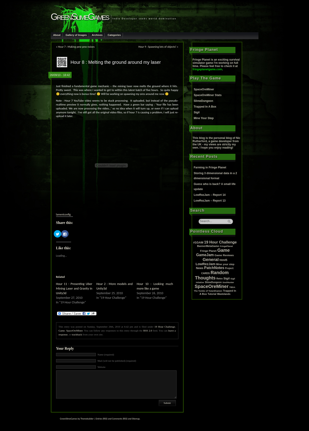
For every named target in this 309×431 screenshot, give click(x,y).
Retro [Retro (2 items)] (219, 278)
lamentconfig (63, 214)
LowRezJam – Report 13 (210, 200)
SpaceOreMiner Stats (208, 95)
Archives (97, 35)
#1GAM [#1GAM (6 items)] (198, 242)
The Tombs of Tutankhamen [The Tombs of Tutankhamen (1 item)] (208, 291)
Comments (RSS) (119, 418)
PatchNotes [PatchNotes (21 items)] (214, 268)
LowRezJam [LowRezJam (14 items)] (205, 264)
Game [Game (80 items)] (223, 250)
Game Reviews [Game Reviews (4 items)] (224, 255)
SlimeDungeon (203, 101)
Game (62, 330)
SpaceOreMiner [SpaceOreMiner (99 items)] (212, 286)
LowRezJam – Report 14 (210, 194)
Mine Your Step (204, 118)
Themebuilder (87, 418)
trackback (77, 334)
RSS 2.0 (147, 330)
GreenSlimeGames (80, 17)
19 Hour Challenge (164, 326)
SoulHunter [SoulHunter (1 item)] (228, 282)
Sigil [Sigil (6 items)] (226, 278)
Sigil (197, 112)
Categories (114, 35)
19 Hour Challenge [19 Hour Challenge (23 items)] (220, 242)
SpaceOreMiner (74, 330)
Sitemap (136, 418)
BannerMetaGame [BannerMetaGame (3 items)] (208, 246)
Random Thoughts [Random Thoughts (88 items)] (212, 275)
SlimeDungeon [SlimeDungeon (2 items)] (213, 282)
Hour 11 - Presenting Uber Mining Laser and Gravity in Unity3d (74, 288)
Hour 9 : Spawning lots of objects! (157, 46)
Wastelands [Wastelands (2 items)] (224, 294)
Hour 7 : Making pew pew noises (76, 46)
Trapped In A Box (205, 106)
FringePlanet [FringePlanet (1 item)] (226, 246)
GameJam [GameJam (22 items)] (205, 255)
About (57, 35)
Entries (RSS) (102, 418)
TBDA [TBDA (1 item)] (232, 287)
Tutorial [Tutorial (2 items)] (212, 294)
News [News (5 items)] (199, 268)
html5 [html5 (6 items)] (223, 260)
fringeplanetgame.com (207, 69)
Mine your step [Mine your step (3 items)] (225, 264)
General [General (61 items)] (211, 259)
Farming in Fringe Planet (210, 167)
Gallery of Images (76, 35)
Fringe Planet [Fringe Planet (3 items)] (208, 250)
